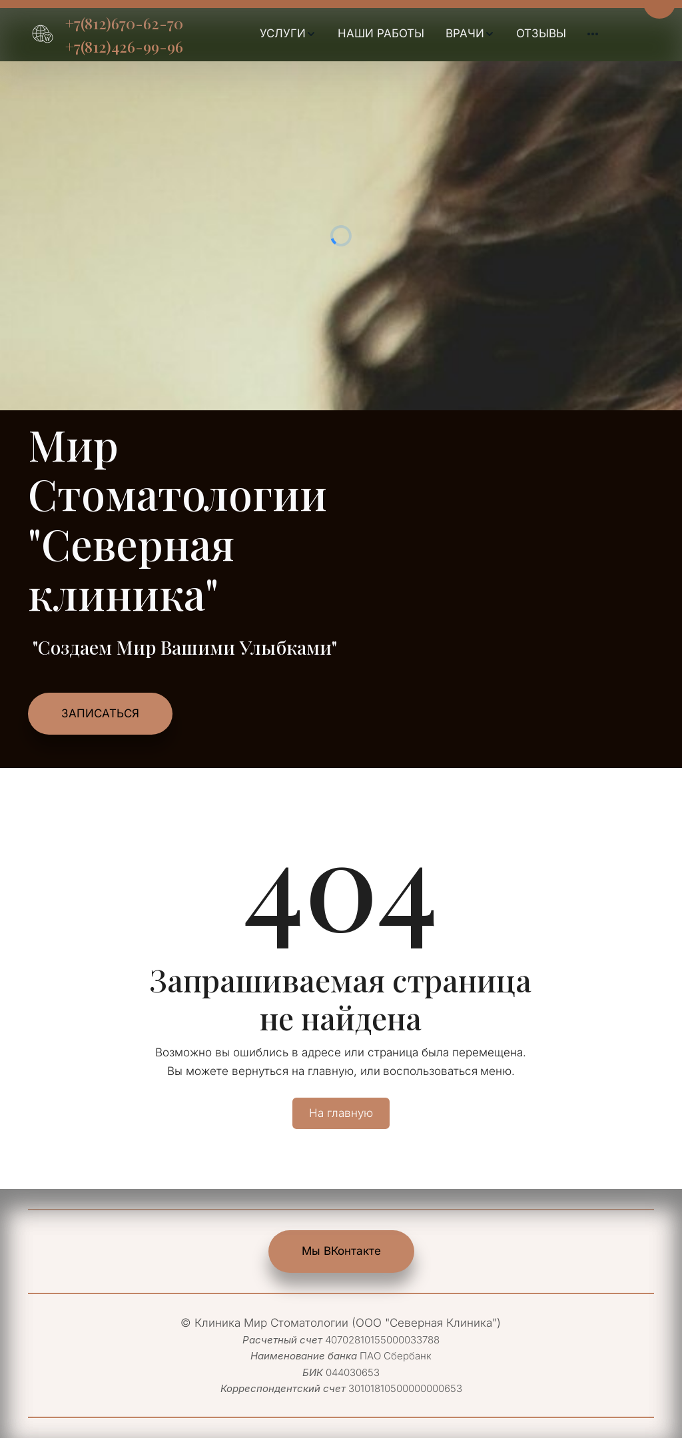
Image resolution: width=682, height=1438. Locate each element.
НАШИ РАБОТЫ (381, 33)
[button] (288, 34)
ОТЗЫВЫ (541, 33)
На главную (341, 1113)
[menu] (428, 34)
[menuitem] (288, 34)
